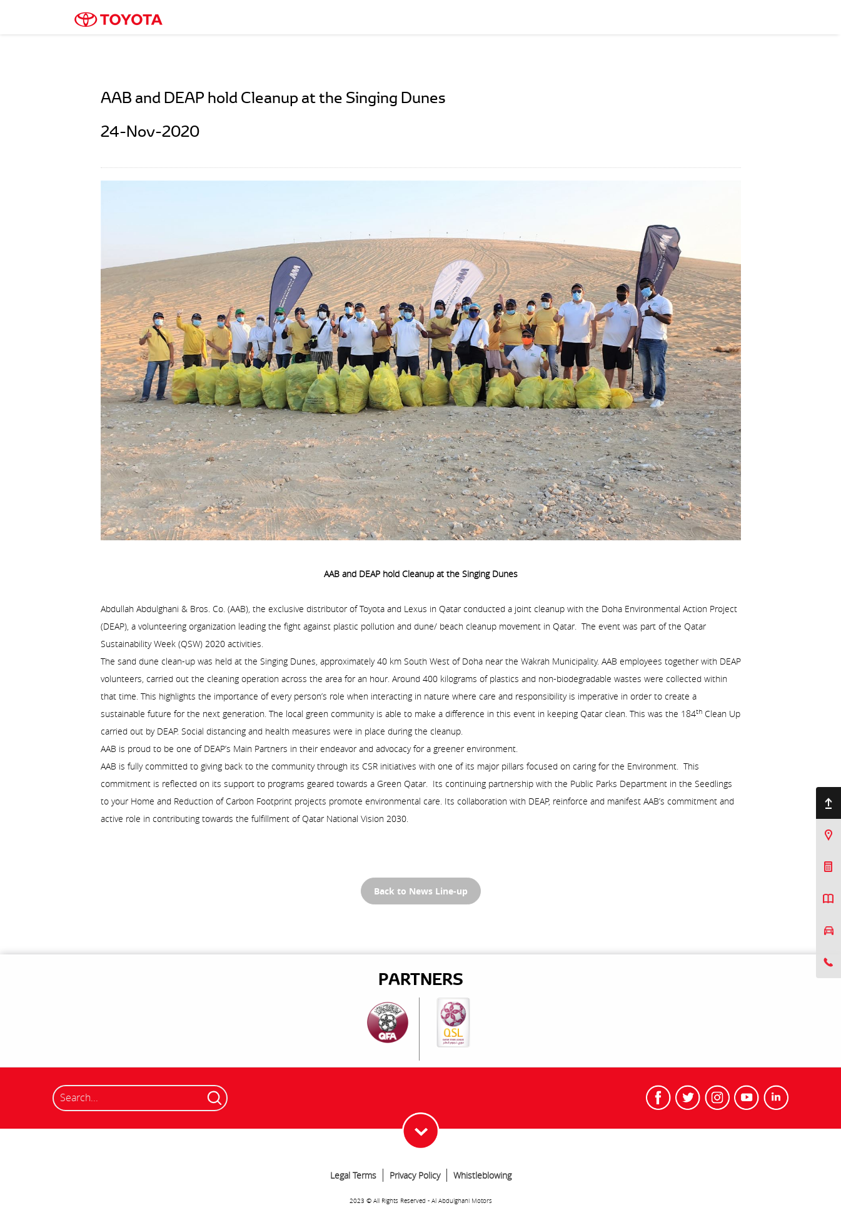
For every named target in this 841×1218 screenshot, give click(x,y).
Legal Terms (353, 1175)
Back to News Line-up (421, 891)
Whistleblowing (482, 1175)
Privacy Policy (415, 1175)
